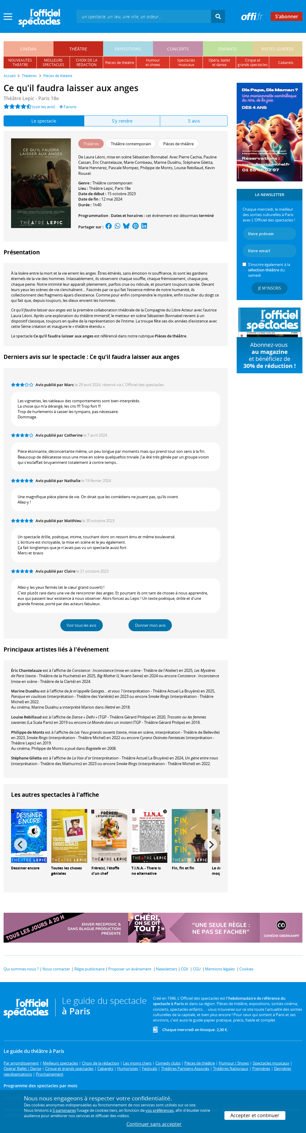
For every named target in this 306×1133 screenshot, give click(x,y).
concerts (178, 49)
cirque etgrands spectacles (253, 62)
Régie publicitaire (89, 969)
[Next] (210, 844)
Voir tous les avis (81, 625)
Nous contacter (56, 969)
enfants (227, 49)
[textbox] (143, 16)
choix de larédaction (86, 62)
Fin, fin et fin (183, 868)
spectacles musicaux (186, 62)
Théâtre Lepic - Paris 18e (31, 98)
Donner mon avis (150, 625)
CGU (197, 969)
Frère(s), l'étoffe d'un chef (105, 871)
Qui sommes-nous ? (21, 969)
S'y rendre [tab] (122, 121)
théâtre (78, 49)
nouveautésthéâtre (20, 62)
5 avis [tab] (194, 121)
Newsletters (166, 969)
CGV (184, 969)
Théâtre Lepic (101, 188)
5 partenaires (64, 1110)
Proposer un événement (130, 969)
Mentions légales (220, 969)
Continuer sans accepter (154, 1124)
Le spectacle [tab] (43, 121)
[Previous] (20, 844)
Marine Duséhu (25, 691)
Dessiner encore (25, 868)
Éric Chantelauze (26, 670)
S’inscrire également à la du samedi (269, 270)
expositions (128, 49)
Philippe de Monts (27, 732)
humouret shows (153, 62)
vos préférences (160, 1110)
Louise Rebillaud (26, 717)
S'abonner (286, 16)
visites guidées (277, 49)
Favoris (67, 106)
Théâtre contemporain (112, 183)
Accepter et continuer (254, 1115)
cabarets (285, 62)
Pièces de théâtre (170, 336)
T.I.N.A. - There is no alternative (146, 871)
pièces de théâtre (119, 62)
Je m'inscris (269, 288)
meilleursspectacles (53, 62)
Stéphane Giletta (26, 758)
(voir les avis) (43, 106)
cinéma (28, 49)
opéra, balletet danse (219, 62)
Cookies (246, 969)
